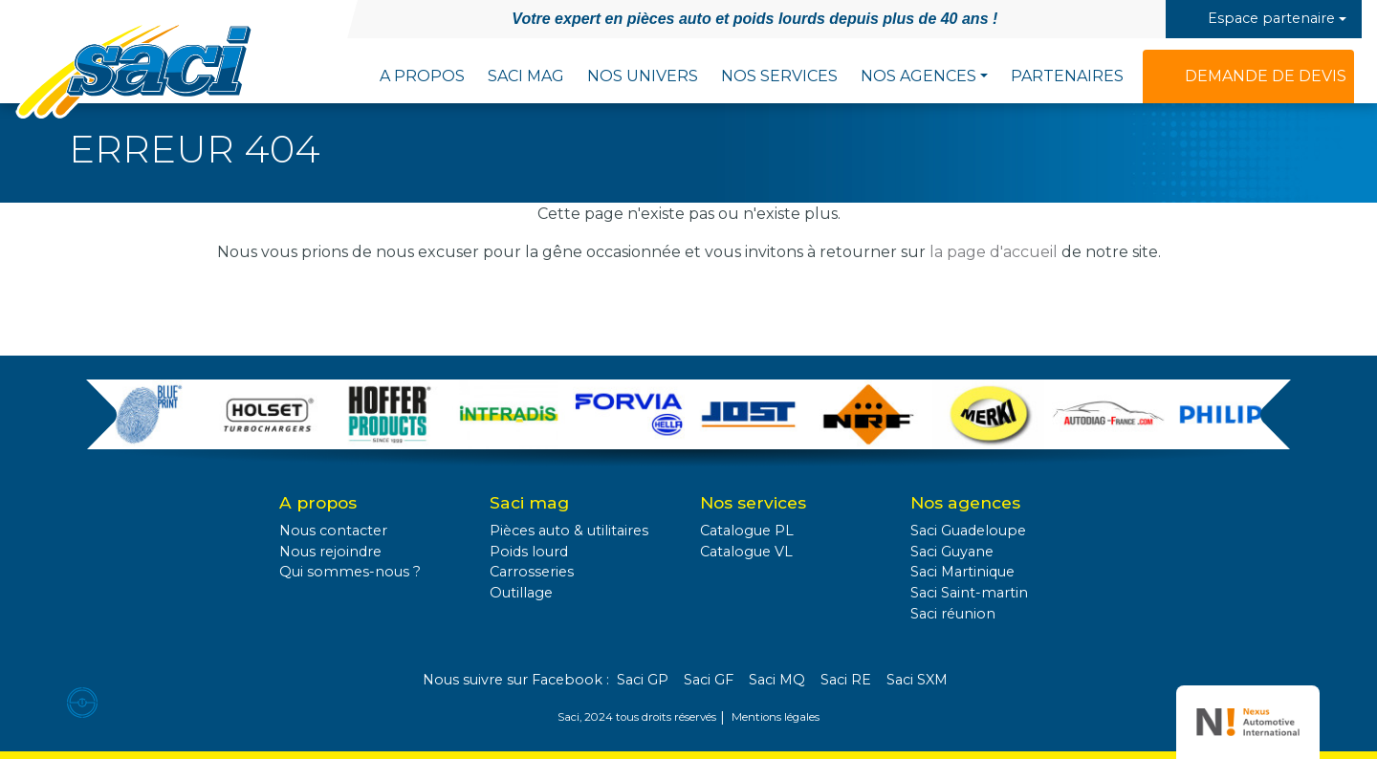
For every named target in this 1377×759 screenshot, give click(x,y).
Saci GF (708, 679)
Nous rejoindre (330, 551)
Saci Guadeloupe (968, 530)
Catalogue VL (746, 551)
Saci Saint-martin (969, 592)
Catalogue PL (747, 530)
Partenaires (1067, 76)
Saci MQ (777, 679)
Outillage (521, 592)
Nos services (779, 76)
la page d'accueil (993, 252)
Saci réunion (952, 613)
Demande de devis (1265, 76)
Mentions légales (776, 717)
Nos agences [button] (918, 76)
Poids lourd (529, 551)
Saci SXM (917, 679)
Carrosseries (532, 571)
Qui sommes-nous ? (350, 571)
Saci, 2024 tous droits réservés (636, 717)
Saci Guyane (952, 551)
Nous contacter (333, 530)
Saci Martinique (962, 571)
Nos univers (642, 76)
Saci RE (845, 679)
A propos (422, 76)
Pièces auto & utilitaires (569, 530)
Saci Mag (526, 76)
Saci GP (642, 679)
